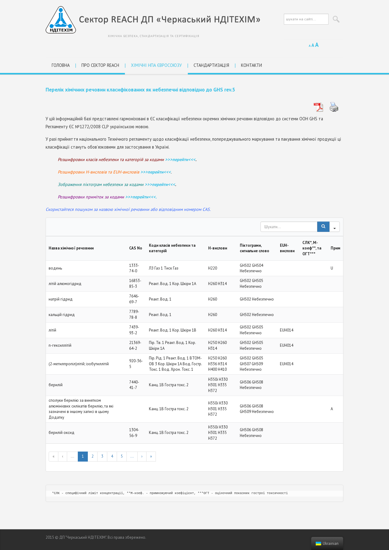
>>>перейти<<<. (141, 197)
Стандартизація (211, 65)
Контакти (251, 65)
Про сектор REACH (100, 65)
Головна (61, 65)
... (72, 456)
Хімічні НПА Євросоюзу (156, 65)
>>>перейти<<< (180, 159)
